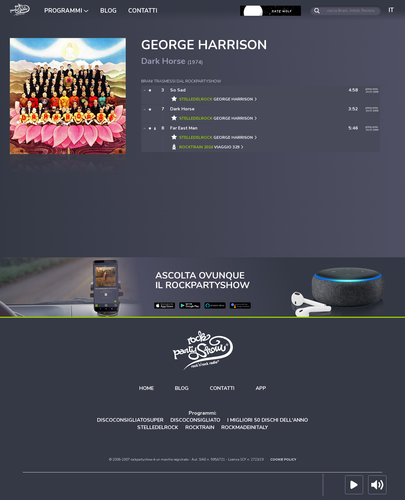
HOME (146, 388)
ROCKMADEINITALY (244, 427)
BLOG (108, 11)
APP (261, 388)
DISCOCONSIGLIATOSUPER (130, 420)
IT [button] (391, 10)
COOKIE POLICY (283, 459)
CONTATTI (142, 11)
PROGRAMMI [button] (66, 11)
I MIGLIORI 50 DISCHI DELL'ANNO (267, 420)
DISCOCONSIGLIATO (195, 420)
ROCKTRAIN (199, 427)
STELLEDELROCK (157, 427)
